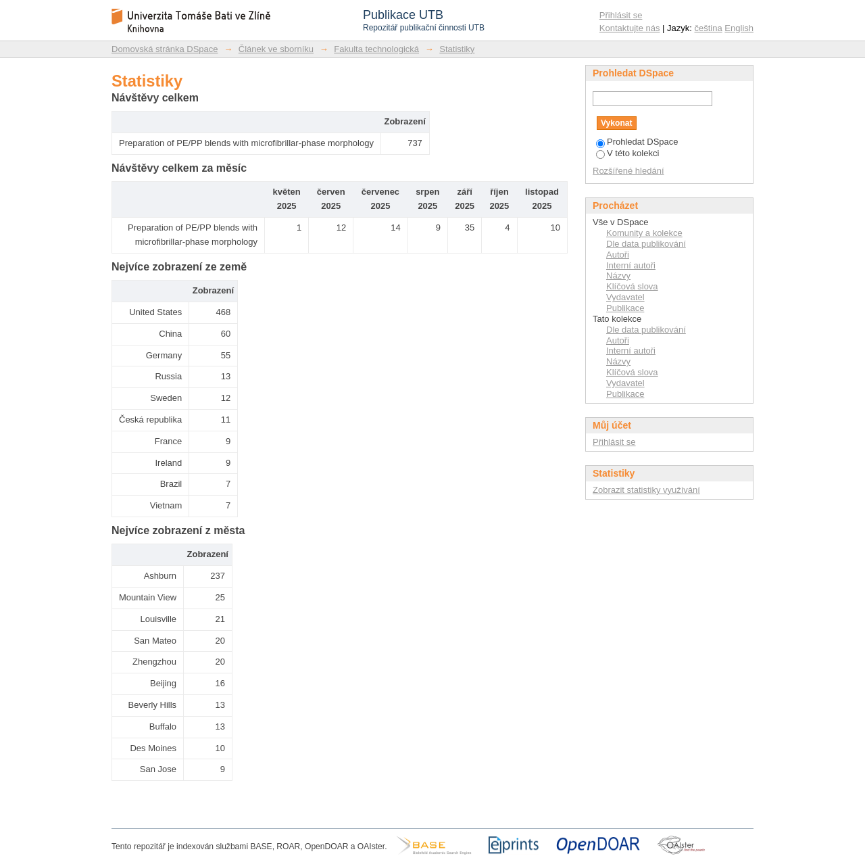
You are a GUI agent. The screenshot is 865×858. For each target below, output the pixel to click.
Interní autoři (631, 265)
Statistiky (456, 49)
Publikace (625, 308)
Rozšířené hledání (628, 171)
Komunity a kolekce (644, 233)
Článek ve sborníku (276, 49)
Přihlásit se (621, 15)
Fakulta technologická (376, 49)
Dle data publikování (646, 244)
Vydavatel (625, 297)
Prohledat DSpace (637, 142)
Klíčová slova (632, 286)
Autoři (617, 254)
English (738, 28)
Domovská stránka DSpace (165, 49)
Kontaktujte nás (629, 28)
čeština (708, 28)
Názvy (618, 275)
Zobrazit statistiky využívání (646, 490)
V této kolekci (627, 153)
